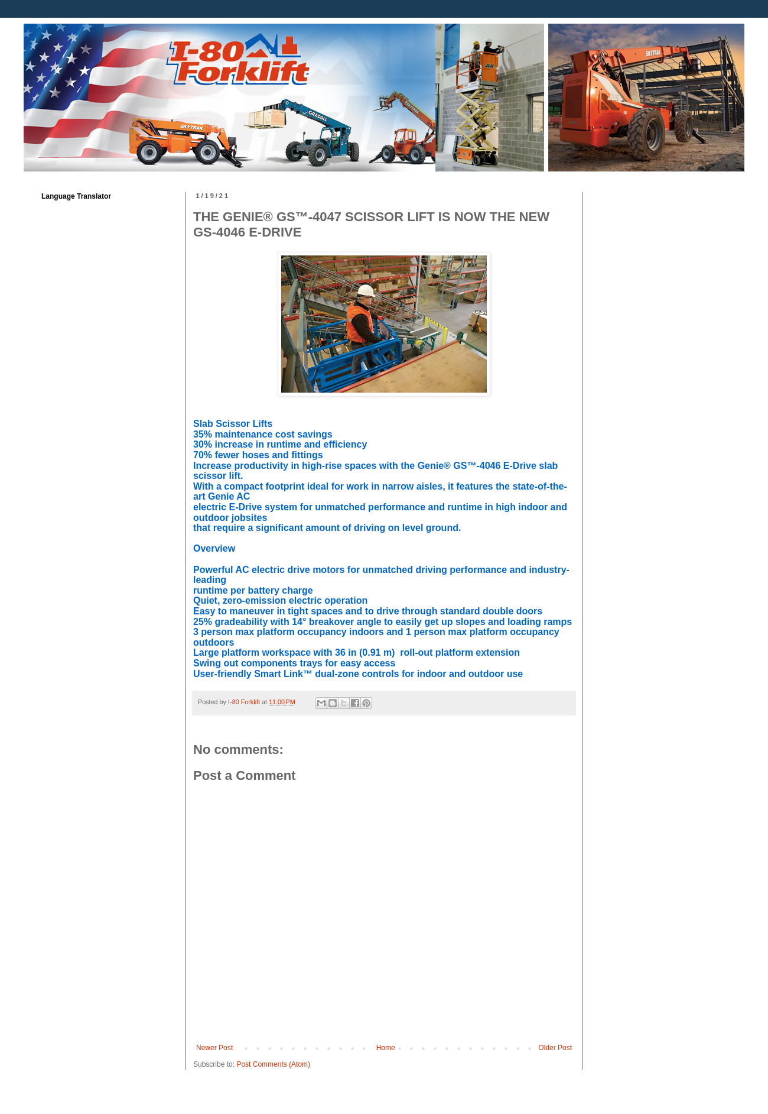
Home (385, 1048)
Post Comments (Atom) (273, 1064)
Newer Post (214, 1048)
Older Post (555, 1048)
